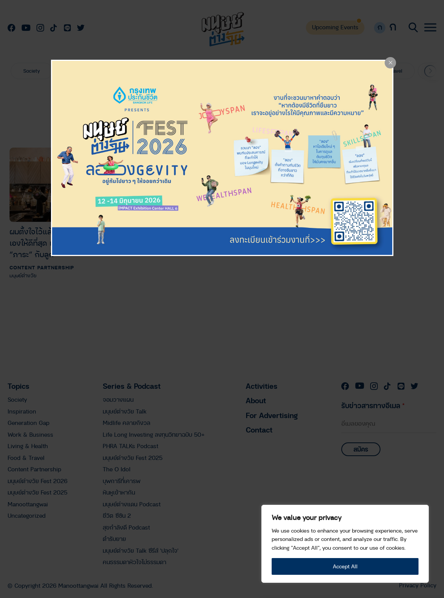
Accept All (345, 566)
